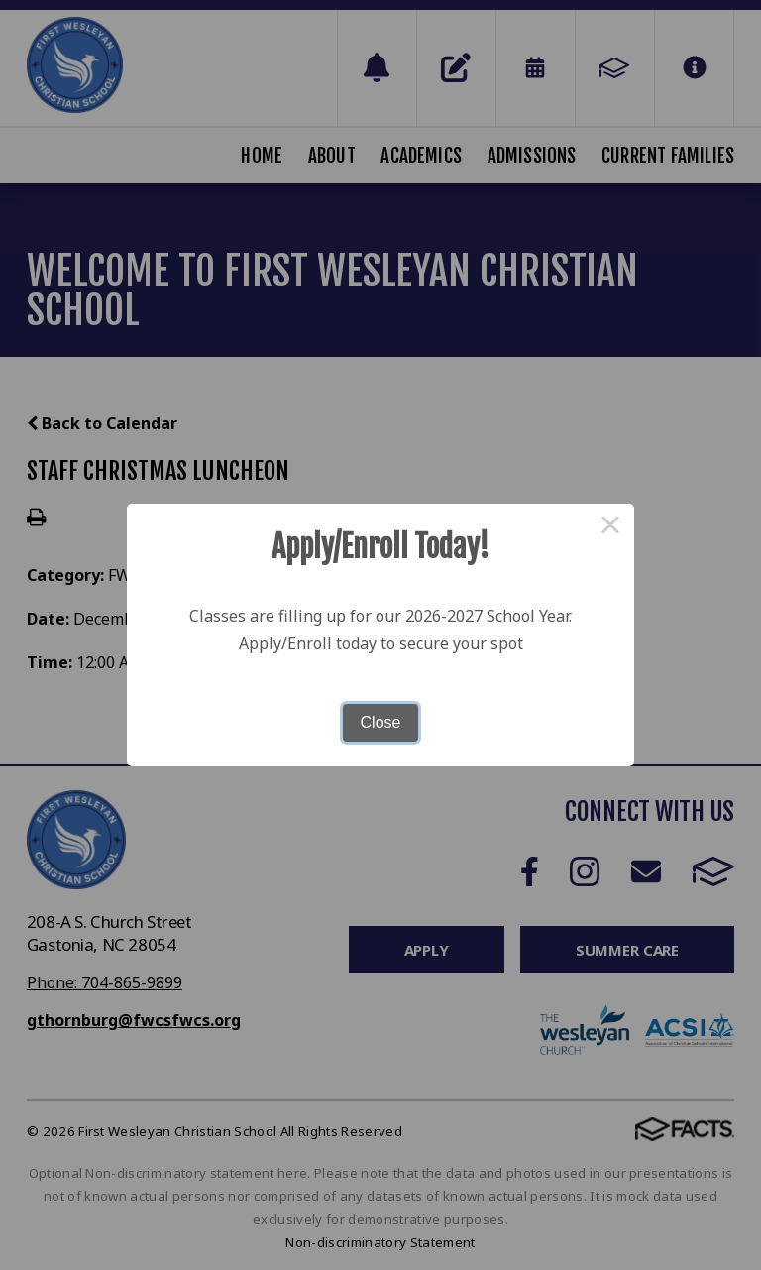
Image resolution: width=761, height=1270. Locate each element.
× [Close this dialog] (610, 527)
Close (381, 722)
